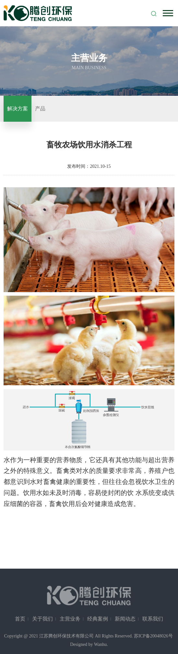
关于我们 (42, 619)
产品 (40, 108)
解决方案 (17, 108)
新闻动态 (125, 619)
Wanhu (100, 644)
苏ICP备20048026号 (153, 636)
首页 (20, 619)
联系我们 (152, 619)
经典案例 (97, 619)
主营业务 (70, 619)
